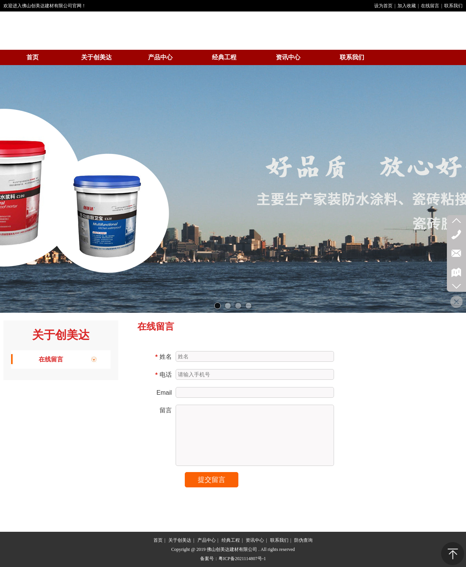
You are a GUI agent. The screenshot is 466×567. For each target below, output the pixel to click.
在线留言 (430, 5)
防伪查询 (303, 540)
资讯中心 (255, 540)
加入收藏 (407, 5)
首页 (158, 540)
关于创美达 (61, 334)
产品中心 (206, 540)
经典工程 (231, 540)
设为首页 (383, 5)
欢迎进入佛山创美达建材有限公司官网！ (44, 5)
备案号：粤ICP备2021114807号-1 (233, 558)
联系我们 (453, 5)
